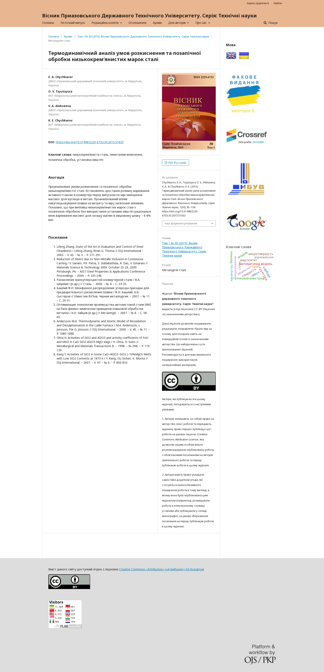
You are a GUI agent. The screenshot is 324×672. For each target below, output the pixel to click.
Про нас (201, 23)
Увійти (278, 3)
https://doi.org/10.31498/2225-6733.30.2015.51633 (90, 142)
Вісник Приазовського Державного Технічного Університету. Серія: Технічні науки (149, 15)
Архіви (157, 23)
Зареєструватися (258, 3)
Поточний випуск (73, 23)
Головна (48, 23)
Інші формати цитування (181, 223)
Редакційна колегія (105, 23)
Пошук (273, 23)
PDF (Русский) (177, 163)
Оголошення (137, 23)
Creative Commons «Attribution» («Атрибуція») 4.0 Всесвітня (161, 569)
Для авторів (177, 23)
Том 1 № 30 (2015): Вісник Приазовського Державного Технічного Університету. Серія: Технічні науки (143, 36)
